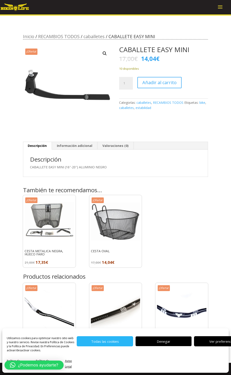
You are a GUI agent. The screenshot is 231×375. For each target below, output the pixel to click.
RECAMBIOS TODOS (59, 36)
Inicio (28, 36)
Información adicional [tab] (74, 146)
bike (202, 102)
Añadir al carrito (159, 82)
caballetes (94, 36)
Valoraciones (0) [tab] (115, 146)
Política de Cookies (62, 342)
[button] (105, 53)
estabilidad (143, 108)
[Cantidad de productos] (126, 83)
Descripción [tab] (37, 146)
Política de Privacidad (25, 346)
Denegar (163, 341)
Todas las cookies (105, 341)
